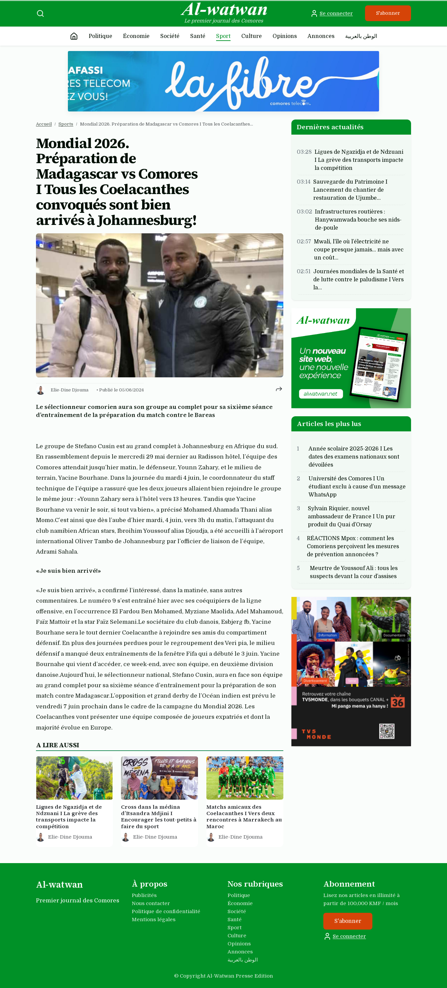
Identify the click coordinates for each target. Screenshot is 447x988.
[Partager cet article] (279, 388)
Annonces (321, 36)
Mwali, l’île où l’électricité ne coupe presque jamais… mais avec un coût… (359, 250)
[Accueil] (74, 36)
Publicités (144, 895)
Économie (136, 36)
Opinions (285, 36)
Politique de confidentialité (166, 911)
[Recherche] (40, 13)
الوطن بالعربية (361, 36)
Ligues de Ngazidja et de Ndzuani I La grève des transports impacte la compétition (359, 160)
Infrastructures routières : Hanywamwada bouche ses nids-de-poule (358, 220)
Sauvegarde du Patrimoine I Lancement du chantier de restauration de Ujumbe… (350, 190)
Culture (251, 36)
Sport (223, 36)
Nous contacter (151, 903)
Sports (65, 124)
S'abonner (388, 13)
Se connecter (331, 13)
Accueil (44, 124)
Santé (197, 36)
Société (169, 36)
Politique (100, 36)
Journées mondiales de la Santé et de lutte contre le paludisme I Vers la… (358, 280)
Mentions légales (153, 919)
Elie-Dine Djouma (69, 389)
